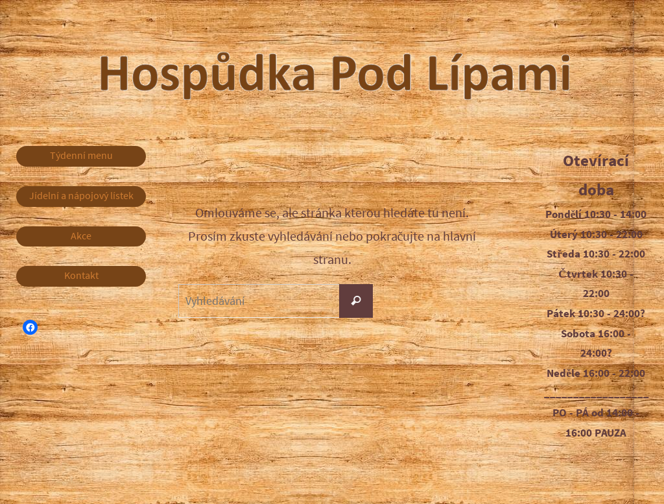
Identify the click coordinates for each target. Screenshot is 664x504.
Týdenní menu (81, 156)
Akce (81, 239)
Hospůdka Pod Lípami (416, 71)
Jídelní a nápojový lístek (81, 197)
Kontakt (81, 279)
